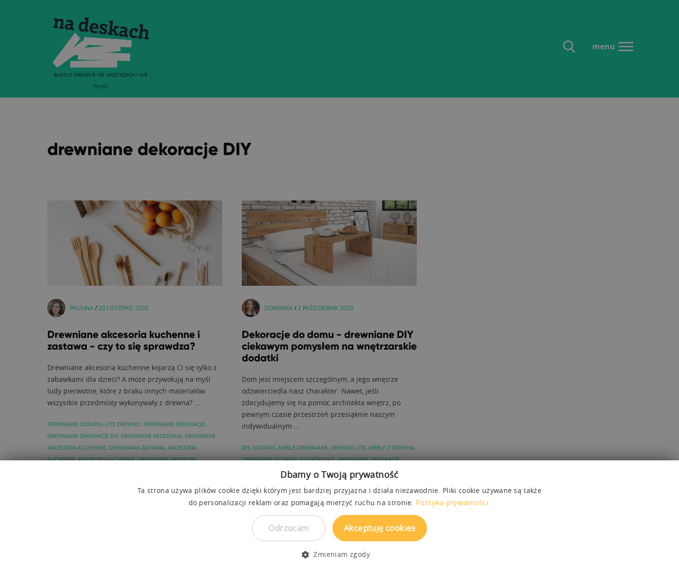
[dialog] (339, 286)
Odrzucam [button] (288, 527)
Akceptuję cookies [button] (380, 527)
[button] (339, 554)
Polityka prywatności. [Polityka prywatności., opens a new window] (453, 502)
